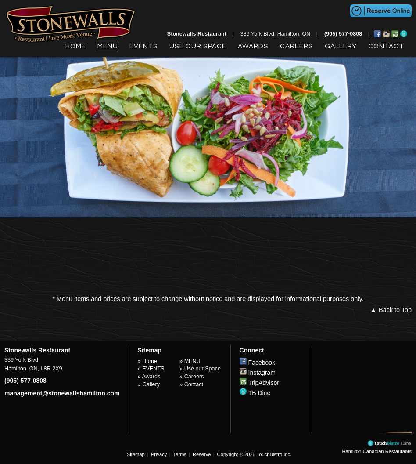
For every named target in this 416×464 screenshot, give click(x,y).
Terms (179, 454)
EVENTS (143, 46)
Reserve (202, 454)
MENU (107, 46)
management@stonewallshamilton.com (62, 393)
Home (75, 46)
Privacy (159, 454)
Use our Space (197, 46)
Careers (296, 46)
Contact (386, 46)
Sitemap (136, 454)
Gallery (341, 46)
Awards (253, 46)
